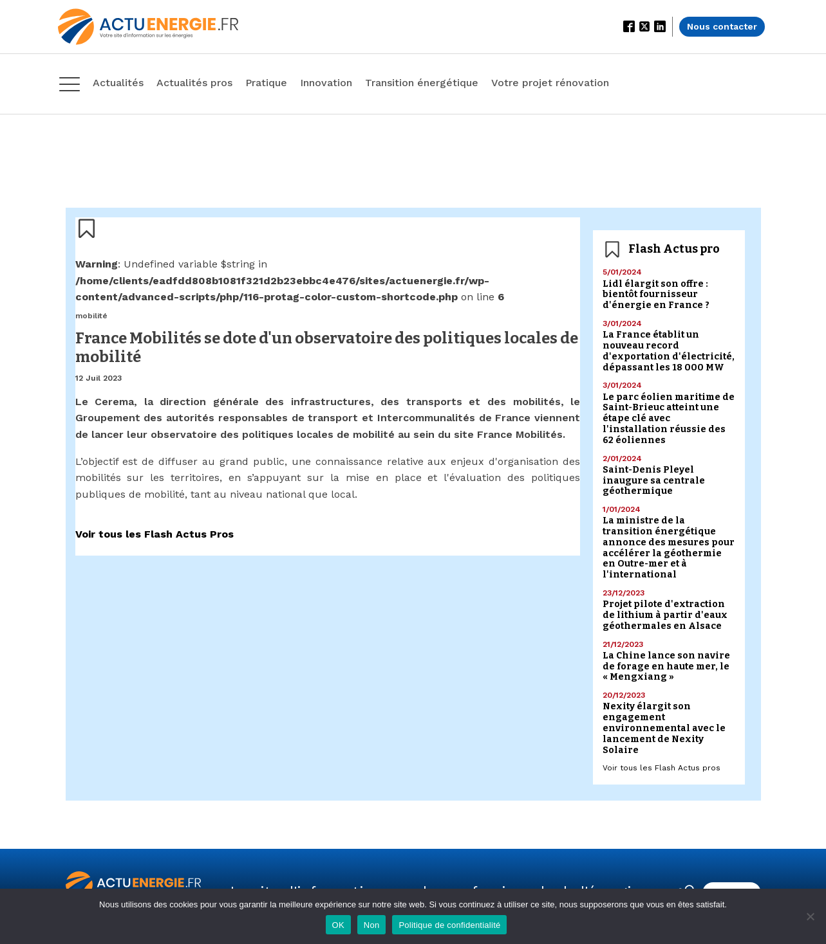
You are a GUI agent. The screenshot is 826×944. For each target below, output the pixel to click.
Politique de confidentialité (449, 925)
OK (338, 925)
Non (372, 925)
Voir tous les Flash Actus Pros (154, 534)
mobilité (91, 315)
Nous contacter (722, 26)
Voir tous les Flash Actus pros (661, 767)
